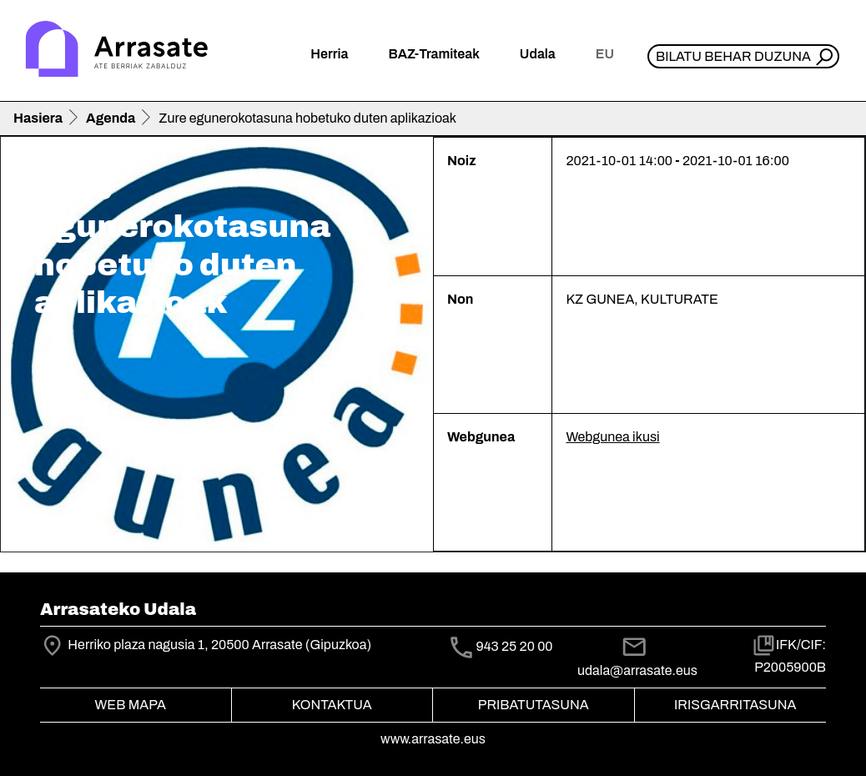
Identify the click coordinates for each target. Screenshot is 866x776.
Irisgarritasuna (735, 705)
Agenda (110, 118)
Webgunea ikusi (612, 437)
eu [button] (605, 54)
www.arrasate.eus (433, 739)
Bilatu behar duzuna (733, 56)
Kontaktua (332, 705)
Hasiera (38, 118)
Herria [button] (329, 54)
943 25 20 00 (514, 647)
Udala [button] (538, 54)
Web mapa (130, 705)
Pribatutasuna (533, 705)
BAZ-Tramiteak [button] (433, 54)
